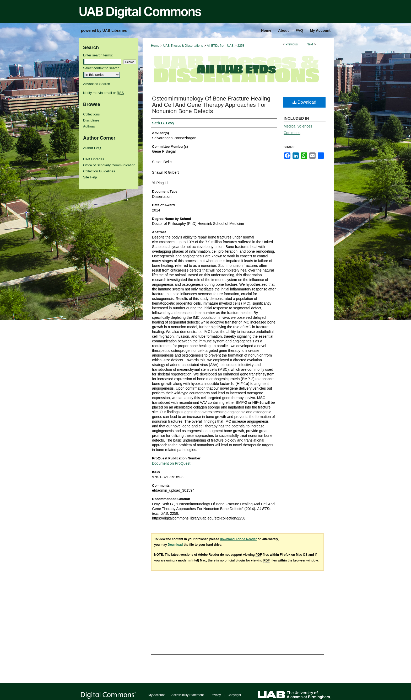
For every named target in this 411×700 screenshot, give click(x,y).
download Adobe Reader (238, 539)
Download (304, 102)
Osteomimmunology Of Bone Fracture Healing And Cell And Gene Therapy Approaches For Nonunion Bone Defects (211, 104)
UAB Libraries (93, 159)
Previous (291, 44)
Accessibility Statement (187, 695)
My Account (156, 695)
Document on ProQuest (171, 463)
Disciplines (91, 120)
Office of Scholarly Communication (109, 165)
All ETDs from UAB (220, 45)
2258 (241, 45)
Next (310, 44)
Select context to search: (101, 68)
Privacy (215, 695)
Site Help (90, 177)
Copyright (234, 695)
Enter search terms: (98, 55)
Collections (91, 114)
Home (155, 45)
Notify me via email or (103, 93)
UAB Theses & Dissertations (183, 45)
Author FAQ (92, 148)
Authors (89, 126)
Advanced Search (96, 84)
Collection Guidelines (99, 171)
